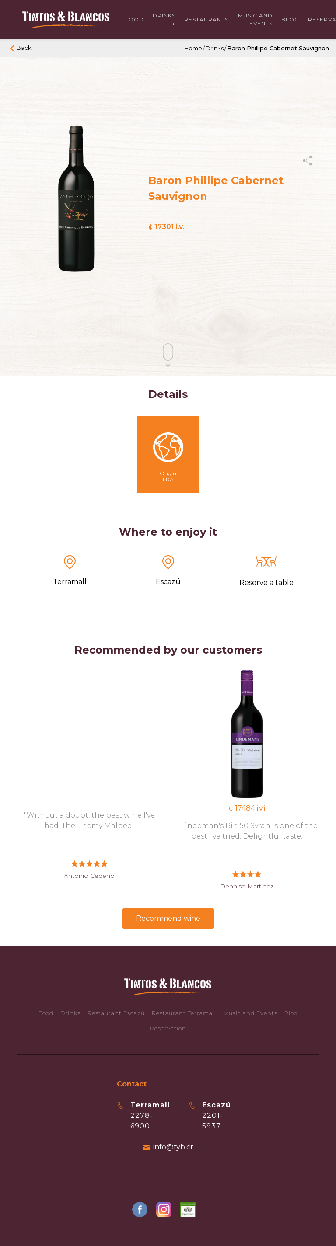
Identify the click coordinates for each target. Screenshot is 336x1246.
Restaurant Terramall (184, 1012)
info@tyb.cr (173, 1147)
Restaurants (206, 19)
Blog (290, 19)
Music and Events (250, 1012)
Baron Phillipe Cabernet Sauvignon (278, 48)
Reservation (168, 1028)
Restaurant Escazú (116, 1012)
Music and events (255, 19)
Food (134, 19)
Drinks (215, 48)
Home (193, 48)
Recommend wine (168, 918)
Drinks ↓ (164, 19)
